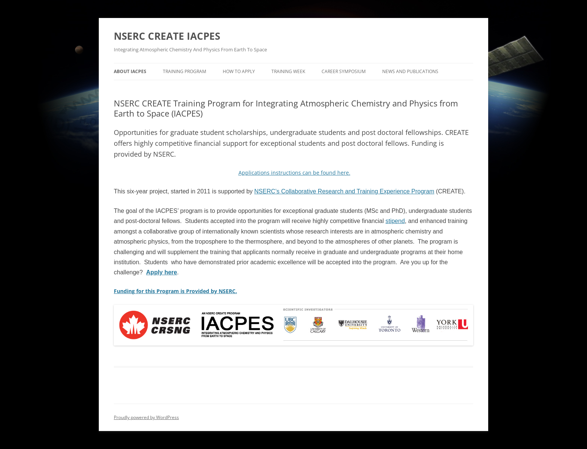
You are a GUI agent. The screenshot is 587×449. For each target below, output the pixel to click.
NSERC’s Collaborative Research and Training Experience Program (344, 191)
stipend (395, 221)
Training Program (184, 71)
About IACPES (130, 71)
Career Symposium (344, 71)
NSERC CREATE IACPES (167, 36)
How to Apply (239, 71)
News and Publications (410, 71)
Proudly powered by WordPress (146, 417)
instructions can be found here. (294, 172)
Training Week (288, 71)
